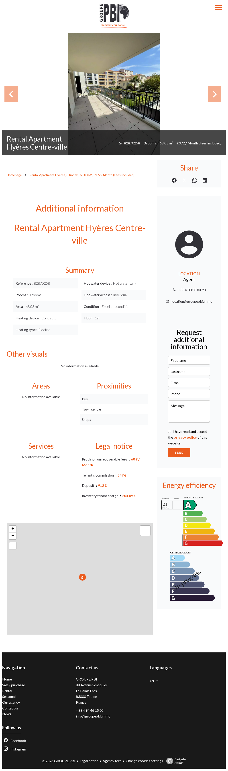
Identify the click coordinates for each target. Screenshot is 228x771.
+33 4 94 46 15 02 (90, 710)
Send (179, 452)
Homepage (14, 175)
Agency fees (112, 761)
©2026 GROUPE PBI (58, 761)
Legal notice (89, 761)
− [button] (12, 536)
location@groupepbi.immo (191, 301)
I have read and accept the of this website (187, 437)
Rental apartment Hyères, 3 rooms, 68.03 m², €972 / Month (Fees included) (81, 175)
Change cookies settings (144, 761)
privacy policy (185, 437)
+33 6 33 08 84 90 (192, 290)
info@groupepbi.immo (93, 716)
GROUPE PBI (86, 679)
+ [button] (12, 529)
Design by (175, 761)
